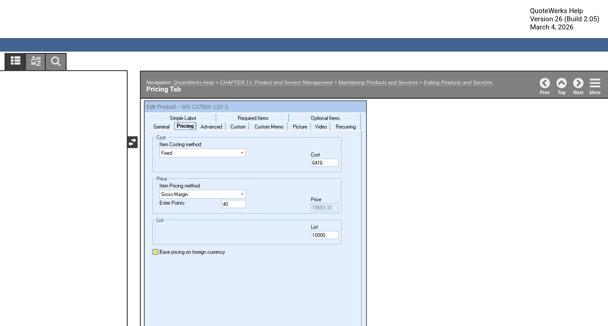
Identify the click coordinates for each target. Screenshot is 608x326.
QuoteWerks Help (193, 82)
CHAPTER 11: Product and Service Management (276, 82)
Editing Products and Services (458, 82)
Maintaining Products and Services (378, 82)
